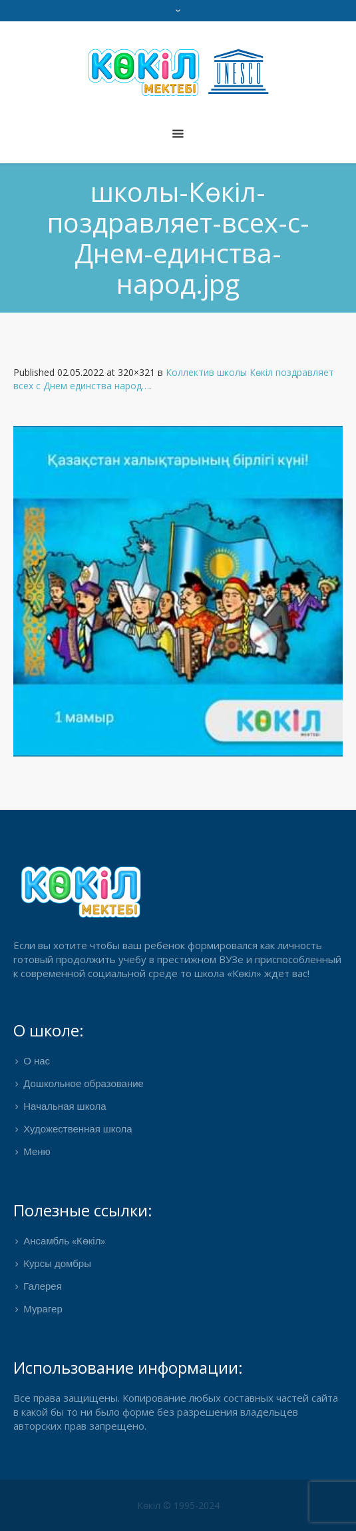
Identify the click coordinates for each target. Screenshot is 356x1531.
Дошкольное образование (83, 1084)
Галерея (42, 1287)
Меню (37, 1152)
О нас (36, 1062)
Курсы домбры (57, 1264)
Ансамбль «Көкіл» (64, 1242)
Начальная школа (64, 1107)
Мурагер (43, 1310)
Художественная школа (77, 1130)
